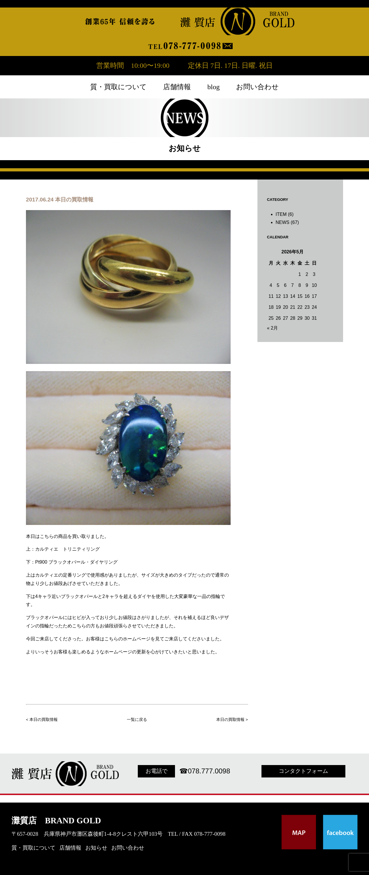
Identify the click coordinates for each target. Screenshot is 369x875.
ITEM (281, 214)
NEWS (282, 222)
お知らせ (96, 848)
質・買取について (118, 87)
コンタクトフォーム (303, 771)
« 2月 (272, 328)
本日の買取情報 (43, 719)
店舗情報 (177, 87)
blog (213, 87)
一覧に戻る (137, 719)
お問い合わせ (257, 87)
